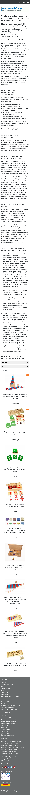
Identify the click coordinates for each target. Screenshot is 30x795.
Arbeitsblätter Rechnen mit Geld (10, 745)
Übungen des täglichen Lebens (10, 743)
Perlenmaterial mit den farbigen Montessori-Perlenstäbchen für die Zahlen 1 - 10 (15, 567)
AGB (2, 690)
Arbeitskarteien (5, 716)
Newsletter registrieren (7, 704)
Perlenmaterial (5, 727)
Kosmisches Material (7, 718)
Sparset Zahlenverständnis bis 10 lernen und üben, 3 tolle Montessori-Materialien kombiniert (15, 433)
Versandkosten (5, 700)
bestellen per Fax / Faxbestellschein (11, 705)
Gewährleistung (5, 688)
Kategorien (15, 362)
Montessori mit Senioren (8, 723)
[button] (16, 2)
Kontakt (3, 686)
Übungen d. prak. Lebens (8, 735)
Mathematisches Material (8, 720)
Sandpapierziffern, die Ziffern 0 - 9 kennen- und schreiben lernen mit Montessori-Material (15, 469)
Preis (15, 366)
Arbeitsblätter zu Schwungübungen (11, 741)
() (22, 2)
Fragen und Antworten (7, 684)
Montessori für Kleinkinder (8, 722)
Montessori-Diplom (6, 702)
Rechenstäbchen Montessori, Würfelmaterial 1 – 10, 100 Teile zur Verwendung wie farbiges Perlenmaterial (15, 530)
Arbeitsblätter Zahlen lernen (9, 751)
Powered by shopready (7, 793)
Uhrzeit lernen (5, 733)
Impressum (4, 692)
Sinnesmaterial (5, 729)
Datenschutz (4, 694)
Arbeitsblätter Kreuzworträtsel (9, 753)
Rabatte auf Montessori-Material (10, 698)
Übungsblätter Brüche (7, 759)
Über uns (3, 682)
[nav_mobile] (3, 2)
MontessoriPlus (5, 725)
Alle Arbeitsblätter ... (7, 761)
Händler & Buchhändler (7, 707)
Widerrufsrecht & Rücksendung (10, 696)
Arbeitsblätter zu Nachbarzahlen (10, 749)
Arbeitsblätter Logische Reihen (10, 755)
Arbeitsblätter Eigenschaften (9, 757)
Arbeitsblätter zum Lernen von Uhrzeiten (12, 747)
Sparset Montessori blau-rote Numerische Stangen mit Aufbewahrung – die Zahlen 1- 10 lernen (15, 396)
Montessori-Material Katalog (9, 709)
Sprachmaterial (5, 731)
